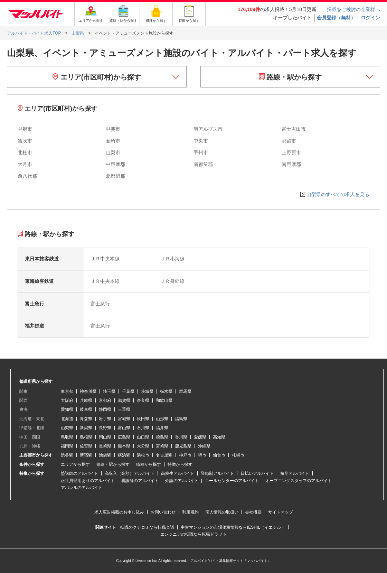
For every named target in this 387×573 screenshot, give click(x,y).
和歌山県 (164, 400)
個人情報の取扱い (221, 512)
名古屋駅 (164, 455)
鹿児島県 (183, 446)
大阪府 (67, 400)
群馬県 (185, 391)
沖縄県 (204, 446)
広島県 (124, 437)
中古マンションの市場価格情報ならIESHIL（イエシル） (233, 527)
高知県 (219, 437)
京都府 (105, 400)
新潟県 (86, 427)
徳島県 (162, 437)
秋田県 (143, 418)
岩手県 (105, 418)
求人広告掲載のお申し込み (119, 512)
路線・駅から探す (290, 77)
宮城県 (124, 418)
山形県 (162, 418)
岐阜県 (86, 409)
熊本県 (124, 446)
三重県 (124, 409)
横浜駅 (124, 455)
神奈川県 (88, 391)
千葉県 (128, 391)
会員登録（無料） (336, 17)
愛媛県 (200, 437)
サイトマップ (280, 512)
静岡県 (105, 409)
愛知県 (67, 409)
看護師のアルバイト (140, 480)
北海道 (67, 418)
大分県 (143, 446)
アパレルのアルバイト (81, 487)
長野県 (105, 427)
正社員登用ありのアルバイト (88, 480)
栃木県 (166, 391)
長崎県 (105, 446)
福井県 (162, 427)
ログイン (370, 17)
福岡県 (67, 446)
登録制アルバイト (217, 473)
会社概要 (253, 512)
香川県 (181, 437)
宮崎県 (162, 446)
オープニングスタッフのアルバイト (298, 480)
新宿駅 (86, 455)
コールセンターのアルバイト (232, 480)
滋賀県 (124, 400)
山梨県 (67, 427)
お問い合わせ (163, 512)
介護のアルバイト (181, 480)
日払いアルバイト (257, 473)
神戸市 (185, 455)
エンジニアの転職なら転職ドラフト (193, 534)
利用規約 (190, 512)
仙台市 (219, 455)
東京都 (67, 391)
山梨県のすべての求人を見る (337, 194)
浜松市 (143, 455)
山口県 (143, 437)
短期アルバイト (294, 473)
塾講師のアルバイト (79, 473)
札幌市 (238, 455)
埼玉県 (109, 391)
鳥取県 (67, 437)
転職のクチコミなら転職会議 (147, 527)
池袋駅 (105, 455)
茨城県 (147, 391)
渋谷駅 (67, 455)
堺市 (202, 455)
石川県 (143, 427)
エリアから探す (75, 464)
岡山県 (105, 437)
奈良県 (143, 400)
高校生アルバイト (177, 473)
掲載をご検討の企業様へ (353, 9)
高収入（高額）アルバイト (129, 473)
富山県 (124, 427)
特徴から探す (180, 464)
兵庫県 (86, 400)
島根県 (86, 437)
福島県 (181, 418)
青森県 (86, 418)
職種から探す (148, 464)
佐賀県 (86, 446)
